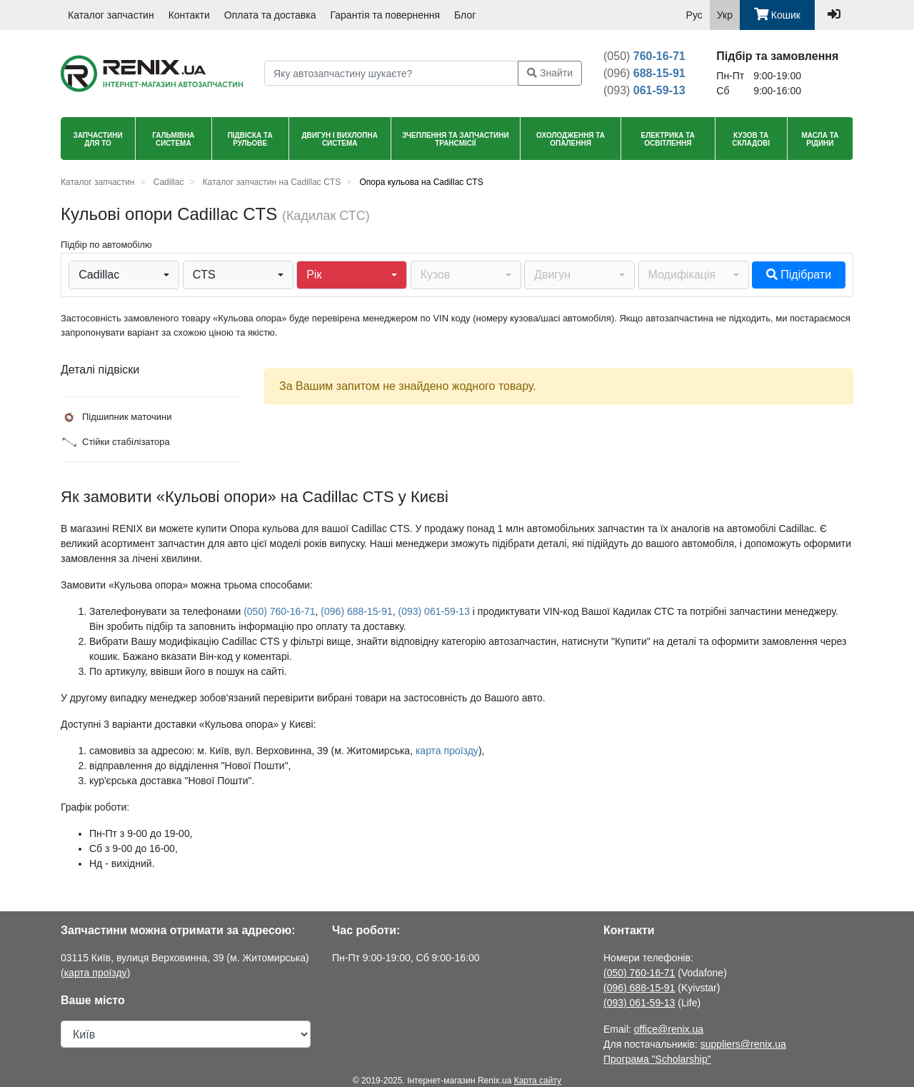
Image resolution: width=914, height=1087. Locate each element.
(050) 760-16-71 (279, 611)
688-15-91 (644, 73)
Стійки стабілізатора (115, 442)
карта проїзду (447, 750)
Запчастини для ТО (97, 139)
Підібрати (798, 275)
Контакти (189, 15)
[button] (124, 275)
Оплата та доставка (270, 15)
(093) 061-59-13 (434, 611)
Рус (694, 15)
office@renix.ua (668, 1029)
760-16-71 (644, 56)
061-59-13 (644, 90)
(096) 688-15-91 (356, 611)
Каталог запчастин (111, 15)
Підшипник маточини (116, 417)
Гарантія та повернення (386, 15)
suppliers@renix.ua (743, 1044)
